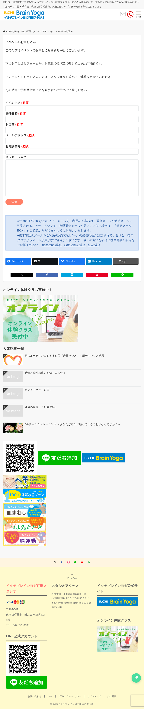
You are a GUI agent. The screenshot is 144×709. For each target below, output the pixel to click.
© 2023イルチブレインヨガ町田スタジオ (72, 704)
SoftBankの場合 (74, 245)
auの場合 (94, 245)
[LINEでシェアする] (122, 275)
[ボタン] (123, 15)
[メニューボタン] (138, 14)
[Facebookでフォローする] (62, 562)
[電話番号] (130, 14)
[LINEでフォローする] (75, 562)
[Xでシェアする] (22, 275)
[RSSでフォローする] (89, 562)
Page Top (72, 576)
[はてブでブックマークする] (72, 275)
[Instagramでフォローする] (68, 562)
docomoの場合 (52, 245)
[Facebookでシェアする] (47, 275)
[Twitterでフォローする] (55, 562)
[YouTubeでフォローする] (82, 562)
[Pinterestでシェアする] (97, 275)
